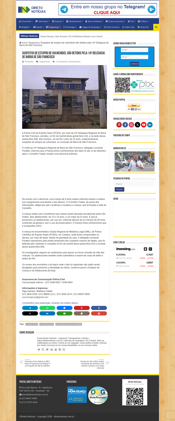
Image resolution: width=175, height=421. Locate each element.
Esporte (57, 21)
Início (23, 43)
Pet (131, 21)
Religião (24, 27)
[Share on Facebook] (99, 308)
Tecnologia (69, 27)
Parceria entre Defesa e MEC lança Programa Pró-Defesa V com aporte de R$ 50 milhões (39, 363)
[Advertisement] (64, 177)
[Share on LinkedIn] (47, 313)
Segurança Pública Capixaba (69, 324)
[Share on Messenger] (64, 308)
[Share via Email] (64, 313)
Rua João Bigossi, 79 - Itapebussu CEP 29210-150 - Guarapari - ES (35, 389)
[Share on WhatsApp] (47, 308)
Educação (41, 21)
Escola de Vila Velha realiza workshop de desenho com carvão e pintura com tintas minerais (90, 364)
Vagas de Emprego (89, 27)
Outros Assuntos (114, 21)
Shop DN (143, 27)
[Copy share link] (82, 313)
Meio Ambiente (93, 21)
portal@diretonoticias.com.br (33, 394)
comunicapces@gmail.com (35, 297)
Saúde (37, 27)
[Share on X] (30, 313)
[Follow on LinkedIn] (150, 124)
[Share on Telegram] (30, 308)
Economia (25, 21)
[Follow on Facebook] (125, 124)
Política (142, 21)
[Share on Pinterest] (82, 308)
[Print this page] (99, 313)
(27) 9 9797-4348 (28, 402)
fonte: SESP (32, 324)
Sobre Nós (128, 27)
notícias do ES (47, 324)
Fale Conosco (111, 27)
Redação (29, 61)
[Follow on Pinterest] (119, 124)
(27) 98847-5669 (28, 398)
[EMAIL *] (134, 57)
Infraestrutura (73, 21)
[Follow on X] (137, 124)
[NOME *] (134, 50)
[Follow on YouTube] (143, 124)
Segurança (52, 27)
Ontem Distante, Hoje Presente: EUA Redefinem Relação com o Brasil (71, 36)
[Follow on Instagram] (131, 124)
